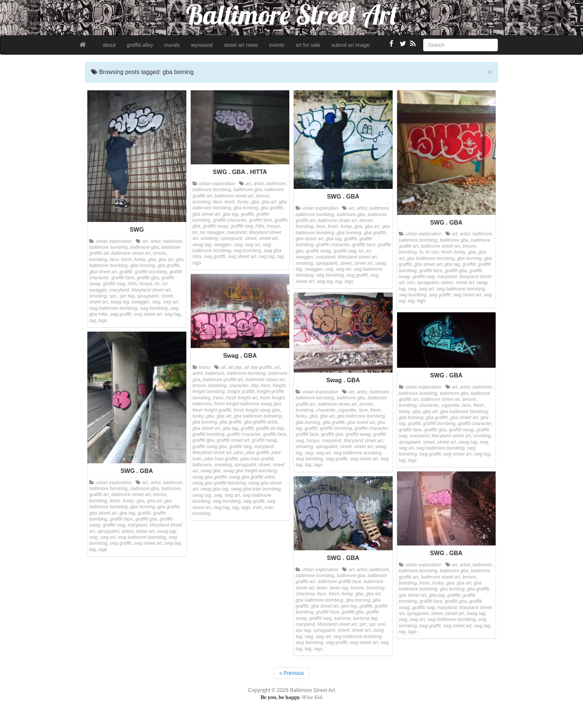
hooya (145, 283)
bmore (160, 253)
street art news (241, 45)
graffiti (125, 271)
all (223, 367)
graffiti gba (148, 277)
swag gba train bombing (256, 489)
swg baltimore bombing (113, 308)
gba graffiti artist (260, 422)
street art (98, 302)
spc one (377, 624)
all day (234, 367)
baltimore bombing (108, 247)
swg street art (148, 314)
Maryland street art (150, 290)
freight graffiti (240, 391)
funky (139, 259)
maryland (119, 290)
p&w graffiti (257, 452)
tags (103, 320)
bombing (98, 259)
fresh (126, 259)
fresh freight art (242, 397)
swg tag (172, 314)
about (109, 45)
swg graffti (120, 314)
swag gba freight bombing (250, 470)
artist (156, 241)
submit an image (350, 45)
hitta (132, 283)
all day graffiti (258, 367)
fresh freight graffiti (212, 410)
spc (113, 296)
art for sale (308, 45)
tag (92, 320)
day (254, 385)
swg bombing (154, 308)
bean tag (339, 587)
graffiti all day (270, 428)
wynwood (202, 45)
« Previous (291, 673)
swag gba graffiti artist (252, 477)
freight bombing (209, 391)
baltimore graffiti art (223, 379)
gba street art (103, 271)
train (257, 507)
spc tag (127, 296)
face (114, 259)
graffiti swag (215, 226)
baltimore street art (131, 253)
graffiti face (123, 277)
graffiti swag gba (210, 446)
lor (157, 283)
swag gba (210, 470)
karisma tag (365, 618)
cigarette (347, 410)
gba (152, 259)
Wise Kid (312, 697)
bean (322, 587)
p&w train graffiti (221, 458)
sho (410, 282)
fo (421, 252)
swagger (140, 302)
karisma (342, 618)
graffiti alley (140, 45)
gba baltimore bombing (430, 258)
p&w (239, 452)
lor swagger (212, 232)
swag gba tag (214, 489)
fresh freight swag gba (257, 410)
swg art (170, 302)
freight (279, 385)
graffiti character (230, 220)
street (167, 296)
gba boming (143, 265)
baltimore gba (145, 247)
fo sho (432, 252)
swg (156, 302)
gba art (165, 259)
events (276, 45)
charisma (305, 593)
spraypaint (147, 296)
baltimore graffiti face (339, 581)
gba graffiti (168, 265)
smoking (98, 296)
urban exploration (114, 241)
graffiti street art (233, 440)
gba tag (230, 214)
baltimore (173, 241)
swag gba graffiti (210, 477)
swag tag (119, 302)
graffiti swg (114, 283)
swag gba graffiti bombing (219, 483)
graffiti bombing (151, 271)
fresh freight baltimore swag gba (247, 403)
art (145, 241)
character (239, 385)
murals (172, 45)
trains (204, 367)
